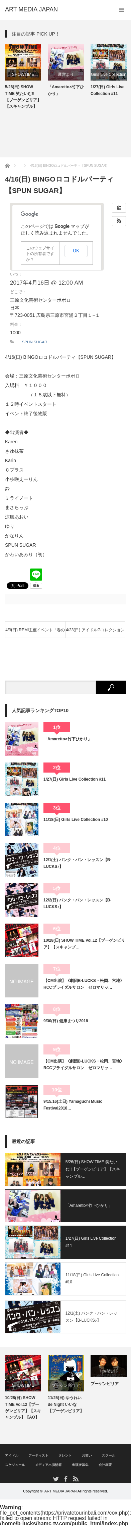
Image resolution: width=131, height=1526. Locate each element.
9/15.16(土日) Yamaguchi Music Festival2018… (72, 1105)
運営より (66, 74)
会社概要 (105, 1465)
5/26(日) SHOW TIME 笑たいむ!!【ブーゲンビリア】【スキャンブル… (93, 1169)
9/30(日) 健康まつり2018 (65, 1021)
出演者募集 (80, 1465)
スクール (108, 1455)
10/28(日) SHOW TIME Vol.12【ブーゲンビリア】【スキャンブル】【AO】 (23, 1407)
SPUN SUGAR (34, 342)
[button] (119, 221)
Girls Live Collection (108, 74)
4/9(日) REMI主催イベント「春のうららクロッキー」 (35, 633)
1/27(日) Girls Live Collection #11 (107, 90)
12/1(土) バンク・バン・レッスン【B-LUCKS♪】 (77, 863)
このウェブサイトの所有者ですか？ (40, 254)
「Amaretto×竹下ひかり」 (66, 90)
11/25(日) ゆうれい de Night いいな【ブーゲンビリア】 (66, 1404)
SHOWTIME (23, 74)
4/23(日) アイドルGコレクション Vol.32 (95, 633)
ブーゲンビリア (66, 1385)
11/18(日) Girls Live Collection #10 (75, 819)
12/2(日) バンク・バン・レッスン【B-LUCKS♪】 (77, 903)
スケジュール (15, 1465)
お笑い (109, 1371)
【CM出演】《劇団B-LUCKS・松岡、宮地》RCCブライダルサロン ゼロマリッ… (83, 984)
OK (76, 250)
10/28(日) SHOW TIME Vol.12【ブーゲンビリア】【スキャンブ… (84, 943)
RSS (75, 1478)
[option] (23, 77)
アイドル (11, 1455)
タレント (65, 1455)
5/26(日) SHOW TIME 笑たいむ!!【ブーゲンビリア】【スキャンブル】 (23, 97)
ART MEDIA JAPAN (60, 1491)
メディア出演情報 (48, 1465)
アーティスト (38, 1455)
